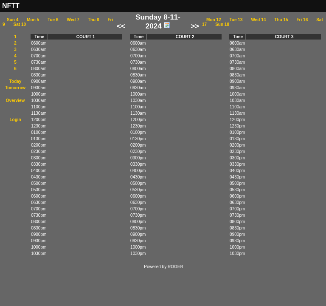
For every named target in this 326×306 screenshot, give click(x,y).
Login (15, 119)
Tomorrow (15, 87)
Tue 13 (236, 19)
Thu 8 (93, 19)
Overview (15, 100)
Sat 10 (20, 24)
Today (15, 81)
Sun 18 (222, 24)
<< (121, 26)
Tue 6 (53, 19)
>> (195, 26)
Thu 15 (281, 19)
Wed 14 (258, 19)
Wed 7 (73, 19)
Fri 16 (302, 19)
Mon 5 (33, 19)
